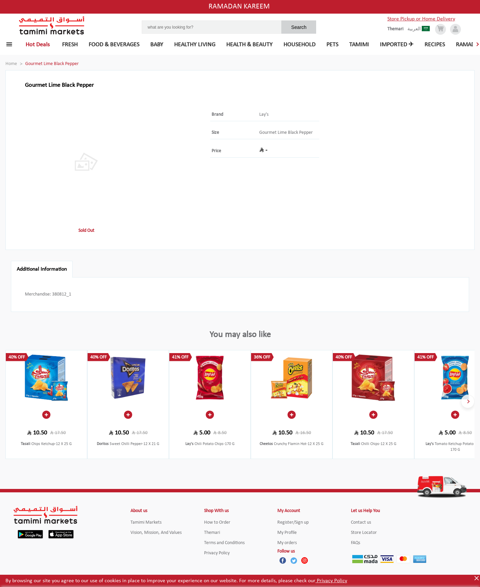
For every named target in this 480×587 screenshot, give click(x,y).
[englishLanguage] (397, 29)
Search (299, 27)
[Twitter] (293, 560)
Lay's (263, 114)
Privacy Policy (331, 581)
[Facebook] (282, 560)
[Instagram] (304, 560)
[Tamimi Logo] (51, 25)
